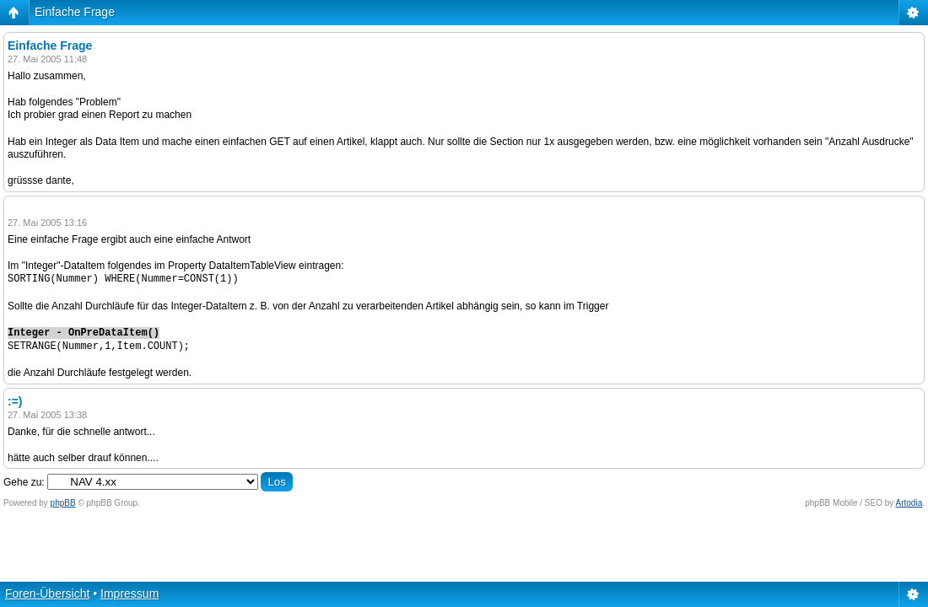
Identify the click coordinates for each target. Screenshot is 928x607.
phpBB (63, 503)
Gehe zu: (24, 482)
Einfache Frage (75, 12)
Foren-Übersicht (47, 593)
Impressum (129, 593)
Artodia (909, 503)
